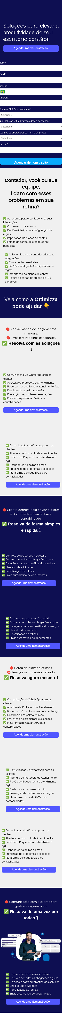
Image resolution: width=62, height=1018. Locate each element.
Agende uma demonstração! (31, 48)
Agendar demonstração (31, 162)
